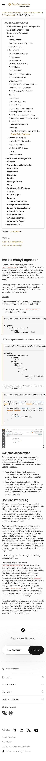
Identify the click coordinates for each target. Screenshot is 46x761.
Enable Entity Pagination (20, 134)
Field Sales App (13, 224)
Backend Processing (12, 245)
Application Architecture (17, 29)
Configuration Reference (17, 204)
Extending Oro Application (18, 208)
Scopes (10, 191)
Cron (9, 185)
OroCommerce (12, 669)
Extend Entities (14, 46)
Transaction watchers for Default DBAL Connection (24, 119)
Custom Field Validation (18, 64)
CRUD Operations (16, 60)
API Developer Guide (15, 217)
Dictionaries (14, 98)
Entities (4, 15)
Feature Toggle (14, 194)
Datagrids (11, 15)
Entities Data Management (18, 158)
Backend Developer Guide (33, 12)
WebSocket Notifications (17, 188)
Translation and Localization (18, 165)
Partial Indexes (15, 105)
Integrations (11, 168)
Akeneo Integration (15, 211)
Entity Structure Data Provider (21, 91)
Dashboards (12, 171)
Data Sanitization (15, 155)
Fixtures (12, 151)
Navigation (12, 175)
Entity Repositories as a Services (22, 115)
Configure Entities (15, 50)
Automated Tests (13, 214)
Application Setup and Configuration (22, 26)
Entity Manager (15, 81)
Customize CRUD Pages (18, 148)
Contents (6, 238)
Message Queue (13, 181)
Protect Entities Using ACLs (20, 141)
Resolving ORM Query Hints (20, 111)
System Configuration (17, 201)
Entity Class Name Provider (20, 88)
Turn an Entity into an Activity (20, 74)
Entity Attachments (16, 144)
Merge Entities (15, 57)
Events (11, 94)
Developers (18, 12)
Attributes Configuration (18, 124)
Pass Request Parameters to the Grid (25, 131)
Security (10, 161)
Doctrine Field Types (17, 101)
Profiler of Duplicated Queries (21, 108)
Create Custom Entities (18, 53)
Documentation (7, 12)
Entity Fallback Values (17, 77)
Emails (10, 178)
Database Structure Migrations (21, 43)
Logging (11, 198)
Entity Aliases (14, 67)
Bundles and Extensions (16, 33)
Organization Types (15, 221)
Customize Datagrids (17, 137)
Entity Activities (15, 70)
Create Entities (15, 40)
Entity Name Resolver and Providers (23, 84)
